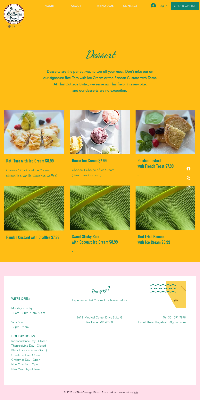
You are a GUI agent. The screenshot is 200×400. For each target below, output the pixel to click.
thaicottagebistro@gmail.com (166, 322)
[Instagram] (188, 187)
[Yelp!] (188, 178)
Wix (136, 392)
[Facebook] (188, 168)
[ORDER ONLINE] (185, 6)
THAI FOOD (14, 26)
